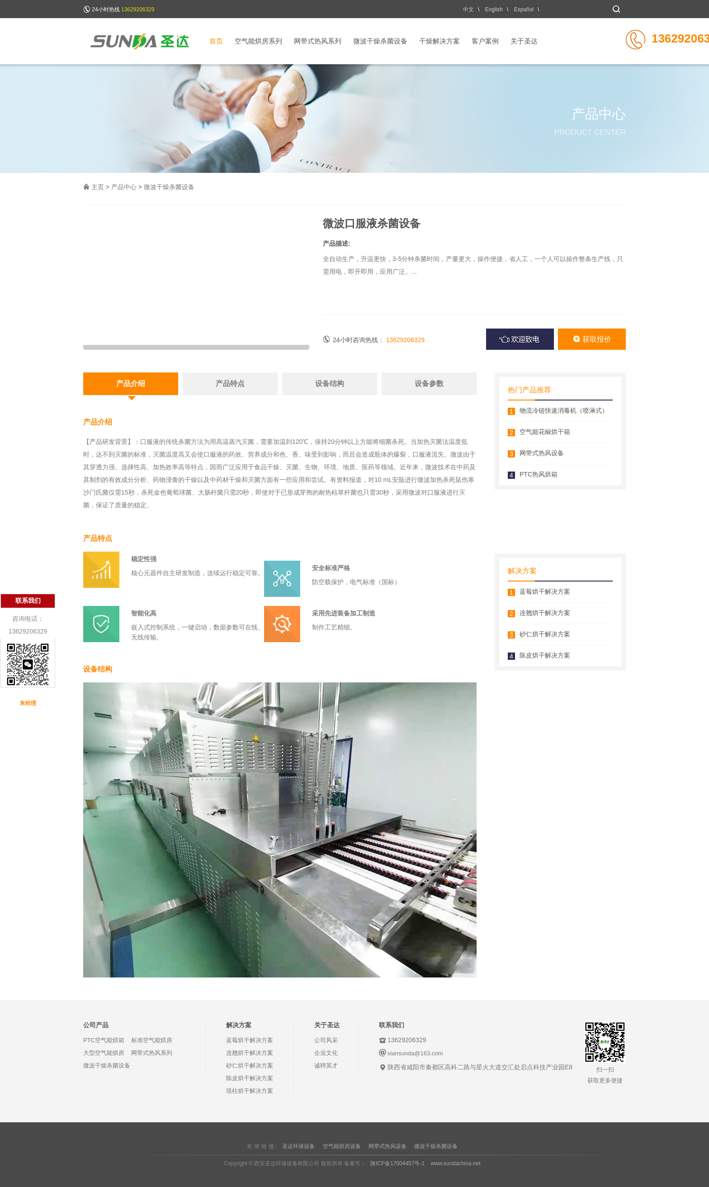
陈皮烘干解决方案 (545, 655)
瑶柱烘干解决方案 (249, 1090)
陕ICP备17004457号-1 (397, 1163)
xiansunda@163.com (415, 1053)
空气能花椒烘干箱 (545, 431)
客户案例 (485, 41)
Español (524, 9)
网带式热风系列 (317, 41)
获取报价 (592, 339)
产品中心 (124, 187)
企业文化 (326, 1052)
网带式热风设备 (542, 453)
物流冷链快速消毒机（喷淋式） (564, 410)
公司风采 (326, 1040)
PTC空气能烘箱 (103, 1040)
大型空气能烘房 (103, 1052)
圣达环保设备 (298, 1146)
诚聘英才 (326, 1065)
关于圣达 (524, 41)
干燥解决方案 (439, 41)
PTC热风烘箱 (539, 474)
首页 (216, 41)
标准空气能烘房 (151, 1040)
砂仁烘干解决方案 (545, 634)
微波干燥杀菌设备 (380, 41)
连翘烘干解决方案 (545, 612)
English (494, 9)
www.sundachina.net (455, 1163)
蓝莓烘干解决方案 (545, 591)
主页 (97, 187)
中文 (468, 9)
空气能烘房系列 (258, 41)
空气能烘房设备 (342, 1146)
